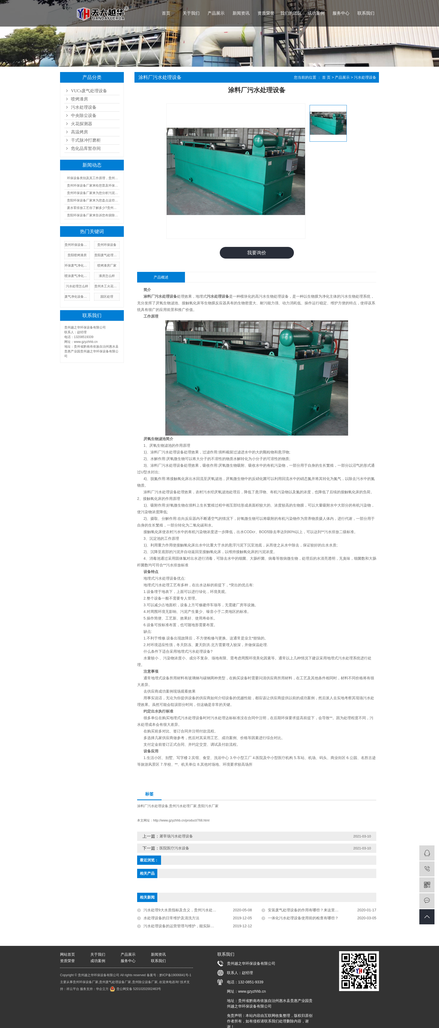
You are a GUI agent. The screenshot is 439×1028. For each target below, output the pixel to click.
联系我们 (365, 13)
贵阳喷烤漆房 (77, 255)
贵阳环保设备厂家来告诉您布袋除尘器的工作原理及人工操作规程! (93, 215)
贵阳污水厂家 (208, 806)
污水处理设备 (83, 107)
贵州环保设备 (106, 245)
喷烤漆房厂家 (106, 265)
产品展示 (216, 13)
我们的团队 (291, 13)
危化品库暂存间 (86, 148)
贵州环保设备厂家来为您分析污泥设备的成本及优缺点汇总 (93, 193)
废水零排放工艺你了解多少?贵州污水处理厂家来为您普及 (93, 208)
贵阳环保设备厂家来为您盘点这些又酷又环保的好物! (93, 200)
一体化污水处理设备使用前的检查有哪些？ (303, 918)
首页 (166, 13)
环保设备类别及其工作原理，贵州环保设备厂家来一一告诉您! (93, 178)
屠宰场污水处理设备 (176, 836)
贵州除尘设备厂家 (145, 982)
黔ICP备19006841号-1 (175, 975)
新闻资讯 (241, 13)
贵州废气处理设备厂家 (115, 982)
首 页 (326, 77)
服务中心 (340, 13)
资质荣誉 (266, 13)
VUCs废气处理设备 (89, 91)
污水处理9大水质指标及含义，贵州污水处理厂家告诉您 (189, 910)
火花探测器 (81, 123)
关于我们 (191, 13)
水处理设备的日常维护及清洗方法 (171, 918)
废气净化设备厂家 (77, 296)
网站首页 (67, 955)
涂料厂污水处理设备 (152, 806)
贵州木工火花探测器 (106, 286)
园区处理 (106, 296)
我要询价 (256, 252)
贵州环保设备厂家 (77, 245)
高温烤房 (79, 132)
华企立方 (102, 989)
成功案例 (315, 13)
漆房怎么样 (107, 276)
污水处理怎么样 (77, 286)
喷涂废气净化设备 (77, 276)
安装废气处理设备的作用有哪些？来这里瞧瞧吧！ (309, 910)
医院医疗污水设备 (174, 848)
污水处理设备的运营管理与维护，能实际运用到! (183, 926)
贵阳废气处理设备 (106, 255)
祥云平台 (72, 989)
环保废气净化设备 (77, 265)
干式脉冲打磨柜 (86, 140)
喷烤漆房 (79, 99)
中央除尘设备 (83, 115)
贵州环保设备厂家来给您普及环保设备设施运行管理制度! (93, 185)
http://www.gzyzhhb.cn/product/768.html (181, 821)
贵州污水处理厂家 (183, 806)
